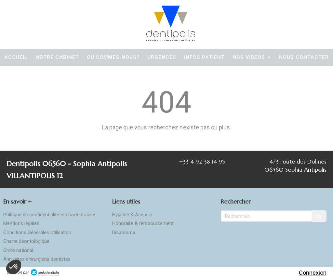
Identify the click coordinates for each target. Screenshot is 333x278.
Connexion (312, 272)
